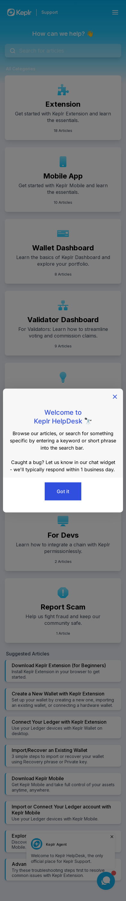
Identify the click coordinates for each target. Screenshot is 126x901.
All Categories (20, 68)
